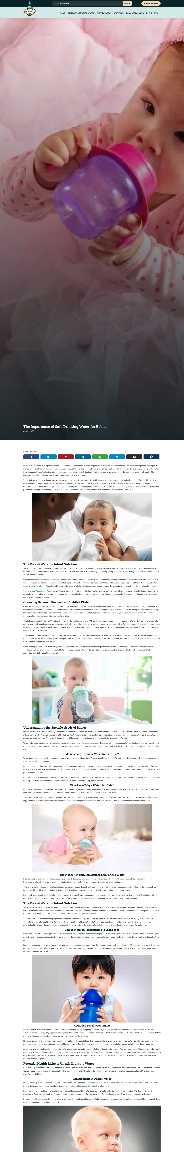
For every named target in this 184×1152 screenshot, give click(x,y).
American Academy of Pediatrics (41, 591)
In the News (152, 13)
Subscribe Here (151, 3)
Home (62, 13)
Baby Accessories (135, 13)
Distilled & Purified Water (81, 13)
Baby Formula (104, 13)
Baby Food (119, 13)
